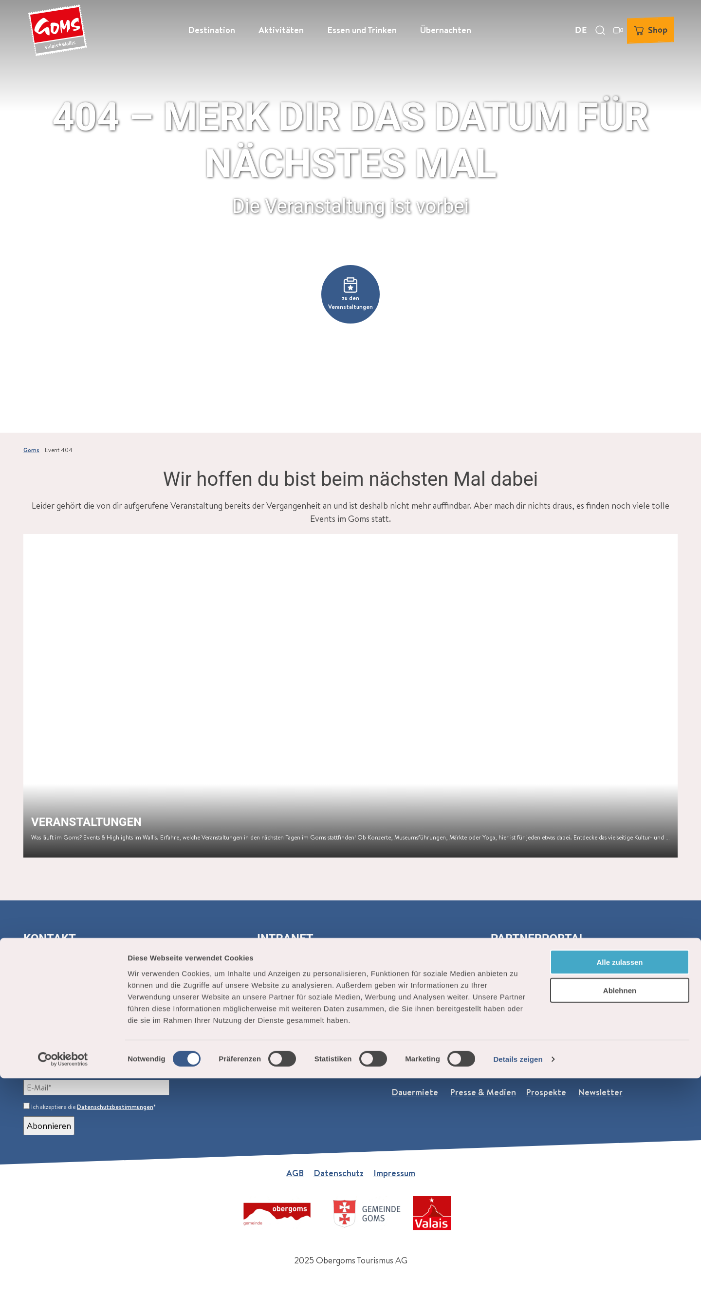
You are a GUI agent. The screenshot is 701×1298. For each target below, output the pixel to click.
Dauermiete (414, 1092)
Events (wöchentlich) (243, 1066)
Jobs (457, 1066)
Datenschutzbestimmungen (115, 1107)
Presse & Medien (483, 1092)
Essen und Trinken (362, 27)
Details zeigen (517, 1279)
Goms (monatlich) (159, 1066)
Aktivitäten (281, 27)
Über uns (408, 1066)
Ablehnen (619, 1210)
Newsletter (600, 1092)
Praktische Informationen (530, 1066)
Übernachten (445, 27)
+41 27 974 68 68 (65, 999)
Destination (211, 27)
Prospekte (546, 1092)
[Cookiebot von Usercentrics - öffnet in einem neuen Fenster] (63, 1279)
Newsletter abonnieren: (70, 1066)
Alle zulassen (619, 1181)
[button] (350, 294)
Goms (31, 450)
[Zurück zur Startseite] (54, 27)
